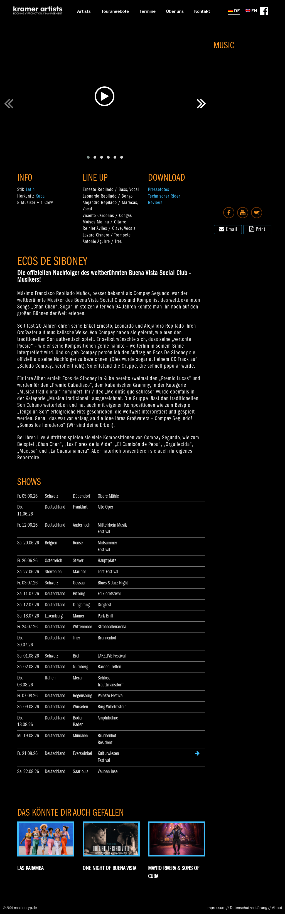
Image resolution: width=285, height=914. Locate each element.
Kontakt (202, 11)
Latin (30, 190)
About (277, 907)
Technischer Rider (164, 196)
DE (234, 10)
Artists (83, 11)
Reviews (155, 203)
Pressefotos (158, 190)
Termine (147, 11)
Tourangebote (115, 11)
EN (251, 10)
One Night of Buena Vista (109, 868)
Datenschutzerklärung (248, 907)
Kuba (40, 196)
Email (228, 229)
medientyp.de (25, 907)
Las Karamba (30, 868)
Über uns (175, 11)
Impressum (216, 907)
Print (257, 229)
